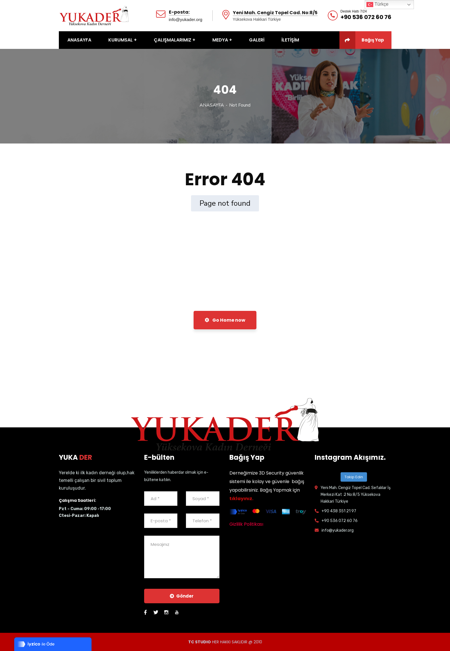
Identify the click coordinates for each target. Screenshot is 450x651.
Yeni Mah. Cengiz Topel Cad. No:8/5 (275, 13)
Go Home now (225, 320)
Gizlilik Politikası (246, 524)
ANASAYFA (212, 105)
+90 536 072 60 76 (366, 17)
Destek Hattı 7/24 (354, 11)
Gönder (182, 596)
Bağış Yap (361, 40)
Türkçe (377, 4)
